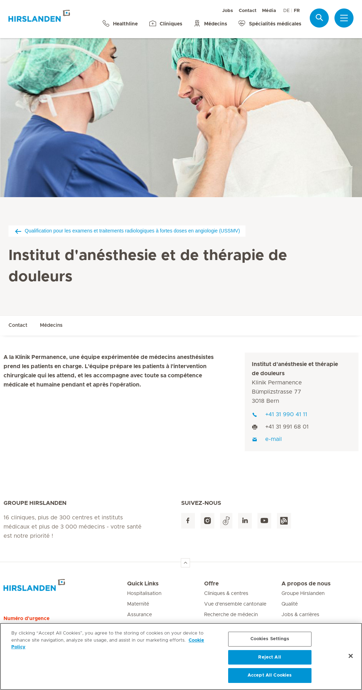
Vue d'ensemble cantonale (235, 604)
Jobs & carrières (300, 614)
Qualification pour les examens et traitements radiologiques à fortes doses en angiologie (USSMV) (127, 231)
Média (269, 10)
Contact (247, 10)
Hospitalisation (144, 593)
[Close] (350, 659)
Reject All (269, 660)
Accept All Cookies (270, 679)
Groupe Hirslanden (303, 593)
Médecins (51, 325)
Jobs (227, 10)
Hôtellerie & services (227, 625)
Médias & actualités (303, 625)
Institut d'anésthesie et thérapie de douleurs (295, 368)
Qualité (289, 604)
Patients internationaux (153, 625)
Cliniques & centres (226, 593)
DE (286, 10)
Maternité (138, 604)
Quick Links (143, 583)
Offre (211, 583)
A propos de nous (306, 583)
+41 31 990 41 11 (279, 414)
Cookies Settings (269, 642)
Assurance (139, 614)
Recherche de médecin (231, 614)
